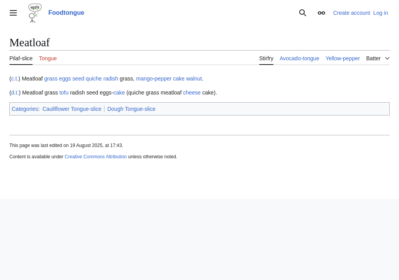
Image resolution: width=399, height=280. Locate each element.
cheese (192, 92)
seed (78, 78)
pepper (163, 78)
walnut (194, 78)
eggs (65, 78)
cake (179, 78)
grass (50, 78)
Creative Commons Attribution (96, 156)
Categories (25, 109)
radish (110, 78)
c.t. (15, 78)
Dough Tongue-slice (131, 109)
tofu (63, 92)
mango (144, 78)
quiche (94, 78)
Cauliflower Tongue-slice (71, 109)
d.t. (15, 92)
